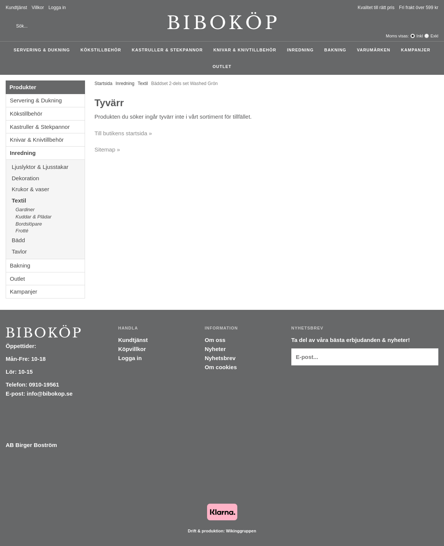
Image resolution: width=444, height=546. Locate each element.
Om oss (215, 340)
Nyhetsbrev (220, 358)
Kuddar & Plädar (50, 217)
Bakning (337, 50)
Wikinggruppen (241, 531)
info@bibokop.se (50, 393)
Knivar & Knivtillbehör (246, 50)
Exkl (434, 36)
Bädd (48, 240)
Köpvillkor (132, 349)
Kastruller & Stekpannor (169, 50)
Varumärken (375, 50)
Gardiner (25, 209)
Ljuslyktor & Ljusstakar (48, 167)
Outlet (222, 66)
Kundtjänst (16, 7)
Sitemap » (107, 149)
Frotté (21, 231)
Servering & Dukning (44, 50)
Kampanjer (415, 50)
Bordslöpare (28, 224)
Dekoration (48, 178)
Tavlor (19, 251)
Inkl (419, 36)
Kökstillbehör (102, 50)
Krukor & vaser (48, 189)
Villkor (38, 7)
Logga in (57, 7)
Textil (48, 200)
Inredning (302, 50)
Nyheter (215, 349)
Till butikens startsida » (123, 133)
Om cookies (221, 367)
